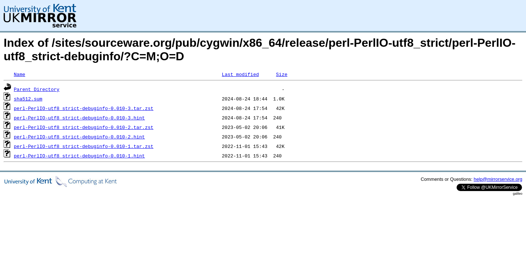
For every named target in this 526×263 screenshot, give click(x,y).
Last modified (240, 74)
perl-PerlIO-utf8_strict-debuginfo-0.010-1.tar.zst (83, 146)
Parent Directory (37, 89)
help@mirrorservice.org (498, 179)
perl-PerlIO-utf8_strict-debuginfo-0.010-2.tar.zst (83, 127)
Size (281, 74)
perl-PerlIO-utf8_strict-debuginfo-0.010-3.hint (79, 117)
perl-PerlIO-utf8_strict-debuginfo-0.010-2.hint (79, 136)
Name (19, 74)
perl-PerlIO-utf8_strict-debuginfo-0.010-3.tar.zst (83, 108)
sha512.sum (28, 98)
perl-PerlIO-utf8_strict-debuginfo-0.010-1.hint (79, 155)
